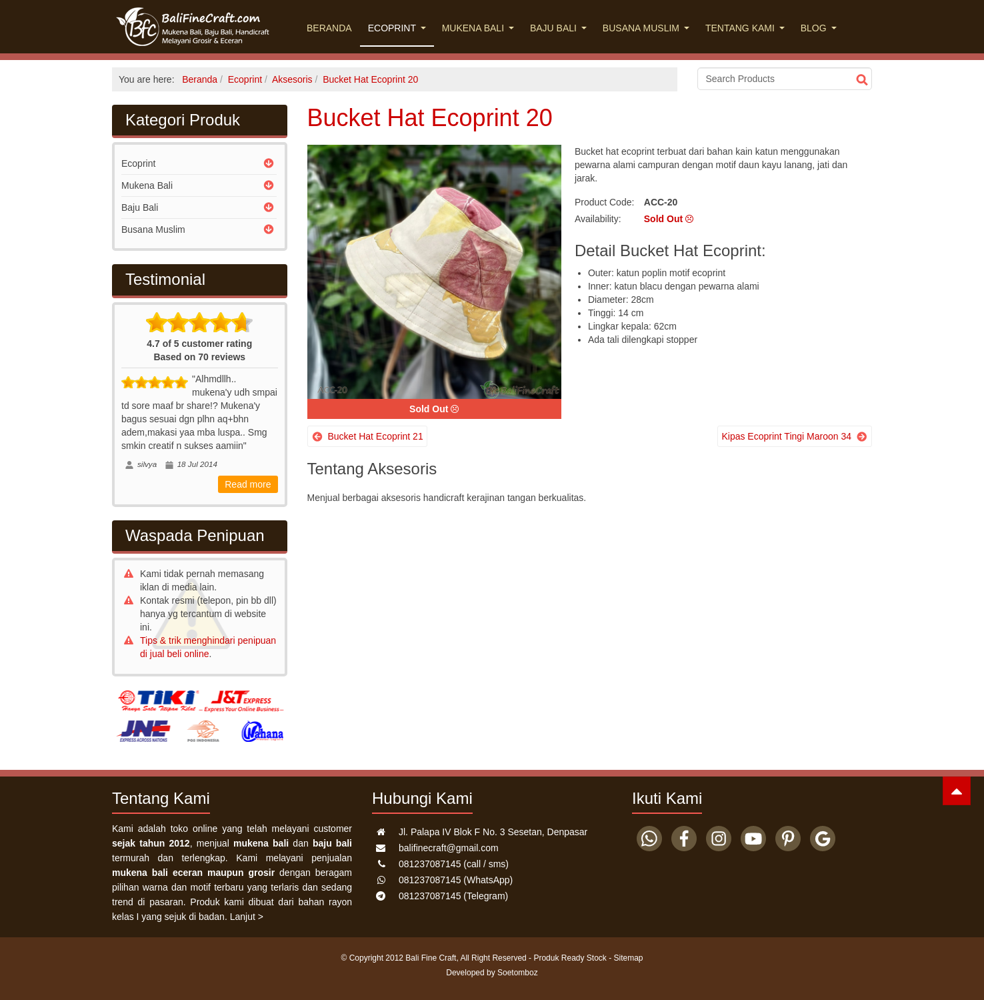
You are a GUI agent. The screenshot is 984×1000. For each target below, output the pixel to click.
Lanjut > (246, 916)
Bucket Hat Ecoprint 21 (375, 436)
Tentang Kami (745, 28)
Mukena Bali (478, 28)
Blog (819, 28)
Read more (248, 484)
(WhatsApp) (456, 880)
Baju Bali (558, 28)
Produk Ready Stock (569, 958)
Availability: (598, 218)
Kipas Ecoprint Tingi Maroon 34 (786, 436)
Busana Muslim (646, 28)
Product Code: (605, 202)
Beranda (329, 28)
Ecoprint (397, 28)
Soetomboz (517, 972)
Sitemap (628, 958)
